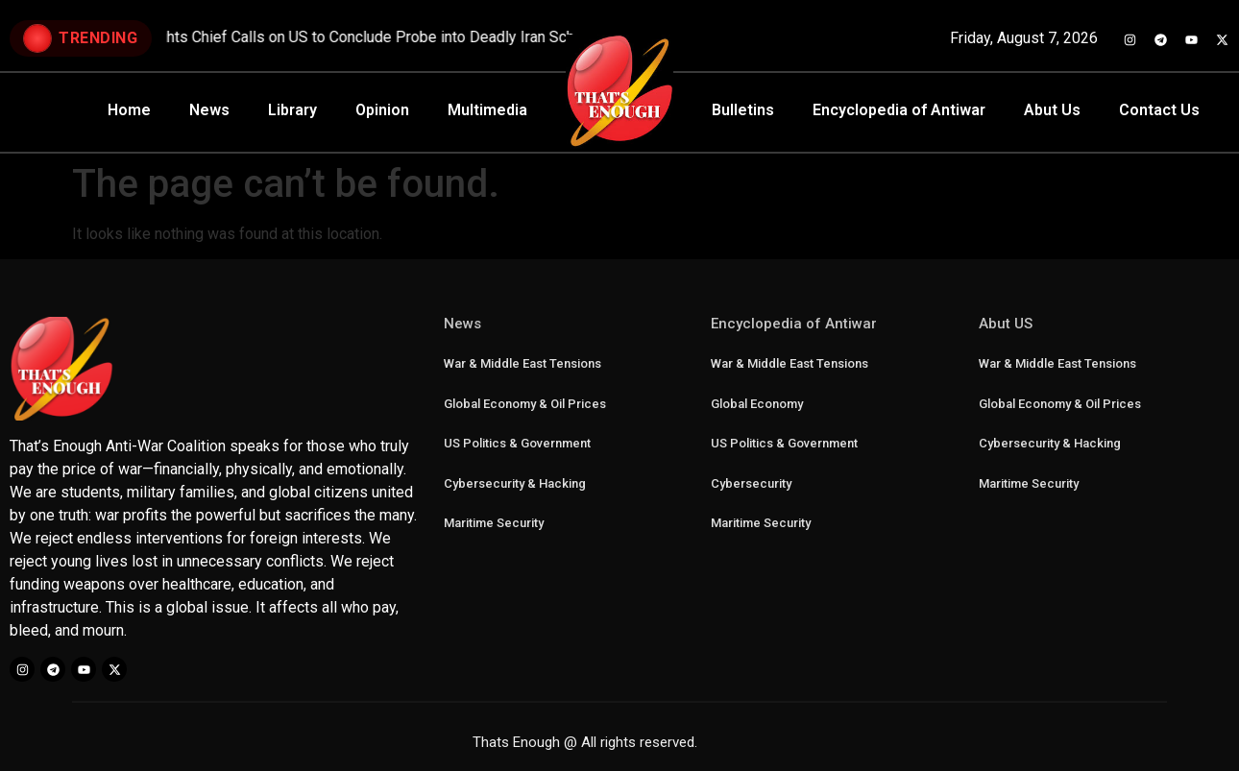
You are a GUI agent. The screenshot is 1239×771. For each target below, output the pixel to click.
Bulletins (743, 110)
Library (292, 110)
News (209, 110)
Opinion (382, 110)
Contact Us (1159, 110)
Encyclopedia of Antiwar (899, 110)
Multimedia (487, 110)
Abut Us (1052, 110)
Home (129, 110)
